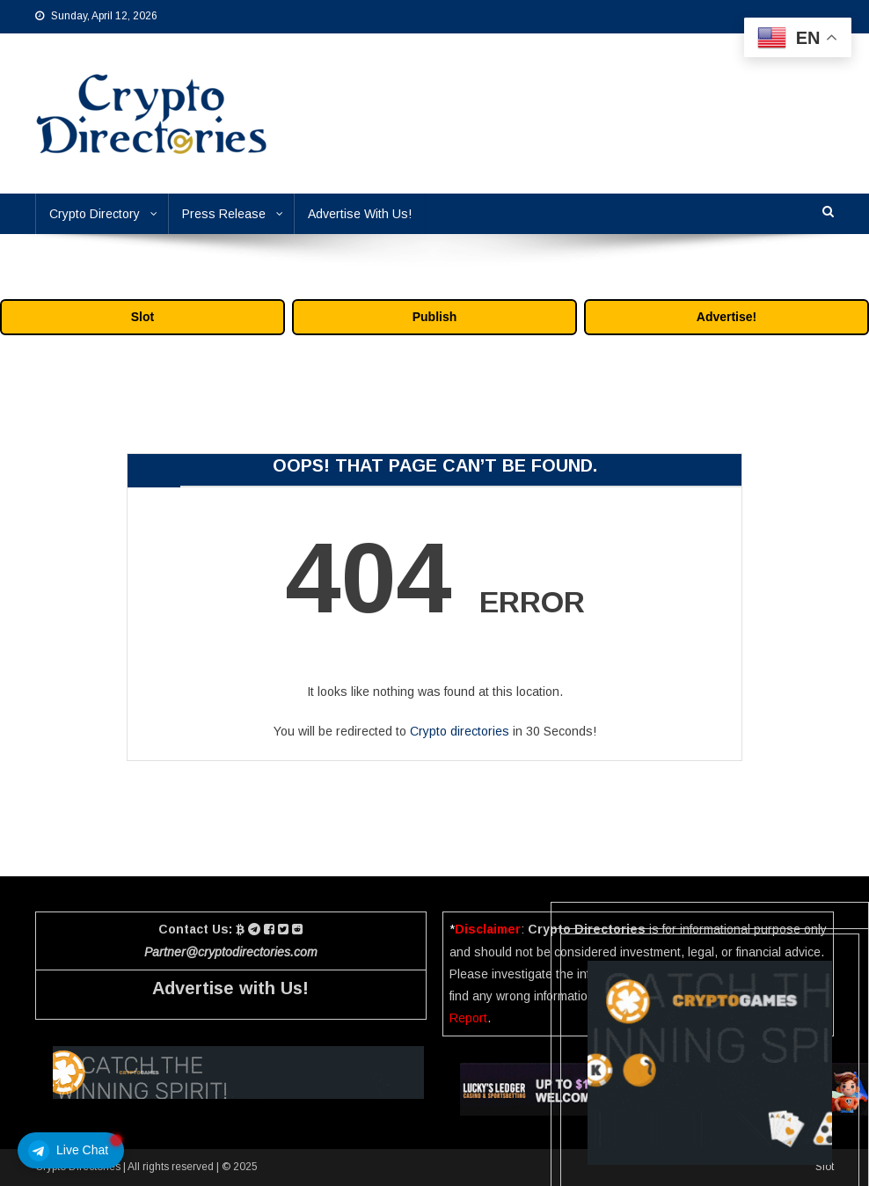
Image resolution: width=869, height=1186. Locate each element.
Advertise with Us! (230, 988)
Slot (142, 317)
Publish (435, 317)
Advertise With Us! (360, 214)
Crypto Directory (94, 214)
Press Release (224, 214)
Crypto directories (459, 731)
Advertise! (726, 317)
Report (468, 1018)
